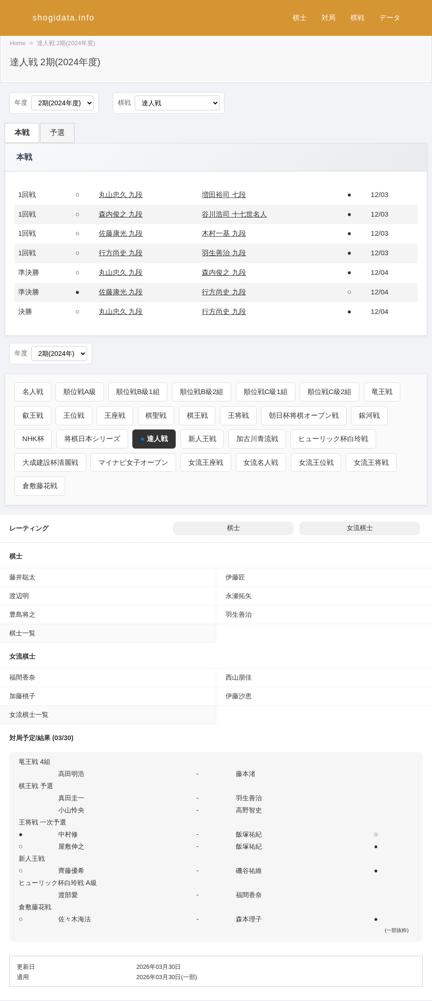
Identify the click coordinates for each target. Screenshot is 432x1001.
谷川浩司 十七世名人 (234, 214)
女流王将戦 (372, 462)
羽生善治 (239, 614)
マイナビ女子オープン (134, 462)
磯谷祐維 (249, 870)
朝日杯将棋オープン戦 (305, 415)
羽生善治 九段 (224, 253)
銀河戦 (370, 415)
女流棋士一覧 (28, 714)
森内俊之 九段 (121, 214)
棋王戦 (197, 415)
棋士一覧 (22, 633)
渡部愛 (68, 895)
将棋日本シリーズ (93, 439)
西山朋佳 (239, 677)
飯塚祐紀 (249, 834)
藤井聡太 (22, 577)
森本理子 (249, 919)
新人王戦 (203, 439)
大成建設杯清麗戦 (50, 462)
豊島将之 (22, 614)
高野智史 (249, 810)
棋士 (300, 17)
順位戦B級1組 (138, 391)
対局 (329, 17)
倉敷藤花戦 (39, 486)
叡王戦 (32, 415)
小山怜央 (71, 810)
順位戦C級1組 (266, 391)
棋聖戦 (156, 415)
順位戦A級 (80, 391)
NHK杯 (33, 439)
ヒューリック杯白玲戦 (334, 439)
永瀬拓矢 (239, 595)
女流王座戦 (206, 462)
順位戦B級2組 (203, 391)
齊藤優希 (71, 870)
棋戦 (357, 17)
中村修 (68, 834)
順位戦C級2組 (331, 391)
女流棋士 (360, 527)
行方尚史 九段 (121, 253)
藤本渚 (245, 773)
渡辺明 (19, 595)
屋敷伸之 (71, 846)
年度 (20, 102)
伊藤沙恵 (239, 696)
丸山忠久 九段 (121, 194)
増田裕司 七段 (224, 194)
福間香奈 (22, 677)
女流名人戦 (261, 462)
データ (389, 17)
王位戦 (74, 415)
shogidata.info (64, 17)
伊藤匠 (235, 577)
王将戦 (239, 415)
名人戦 (32, 391)
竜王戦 (383, 391)
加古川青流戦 (258, 439)
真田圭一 (71, 798)
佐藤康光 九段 (121, 233)
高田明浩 (71, 773)
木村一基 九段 (224, 233)
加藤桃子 (22, 696)
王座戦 (115, 415)
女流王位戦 (316, 462)
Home (18, 43)
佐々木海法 (74, 919)
